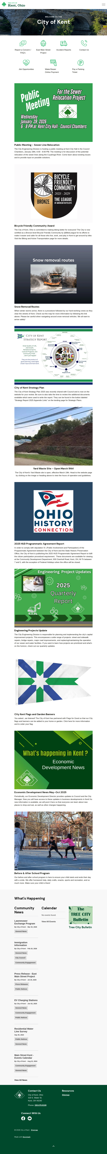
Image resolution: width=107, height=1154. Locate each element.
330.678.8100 (40, 1105)
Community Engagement (25, 963)
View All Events (49, 922)
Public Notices (21, 989)
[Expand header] (103, 4)
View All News (20, 1080)
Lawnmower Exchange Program (24, 922)
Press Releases (21, 984)
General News (21, 931)
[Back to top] (53, 1146)
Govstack (26, 1137)
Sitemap (65, 1095)
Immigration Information (20, 943)
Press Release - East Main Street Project (25, 975)
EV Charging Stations (26, 1000)
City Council (20, 958)
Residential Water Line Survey (23, 1030)
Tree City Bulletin (80, 927)
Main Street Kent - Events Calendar (24, 1056)
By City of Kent (20, 927)
